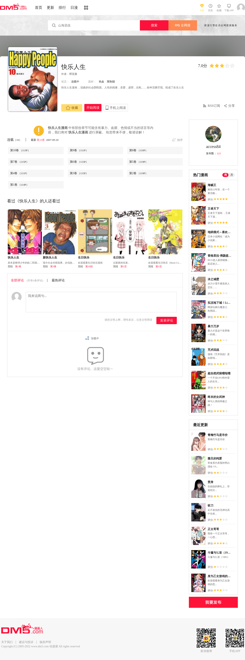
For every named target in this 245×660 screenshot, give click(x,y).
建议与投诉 (26, 642)
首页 (38, 8)
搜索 (154, 25)
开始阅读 (92, 107)
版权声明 (45, 642)
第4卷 (19, 173)
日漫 (74, 8)
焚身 (210, 482)
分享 (231, 105)
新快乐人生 (50, 257)
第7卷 (19, 161)
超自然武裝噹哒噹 (219, 373)
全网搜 (182, 25)
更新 (50, 8)
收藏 (72, 108)
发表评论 (166, 320)
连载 (14, 139)
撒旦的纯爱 (215, 458)
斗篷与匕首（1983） (220, 552)
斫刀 (210, 505)
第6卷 (79, 161)
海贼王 (212, 185)
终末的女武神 (216, 396)
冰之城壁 (213, 279)
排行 (62, 8)
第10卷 (41, 139)
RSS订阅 (214, 105)
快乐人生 (13, 257)
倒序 (180, 140)
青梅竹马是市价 (218, 435)
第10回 (89, 266)
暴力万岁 (213, 326)
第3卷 (79, 173)
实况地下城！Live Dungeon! (225, 302)
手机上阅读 (118, 107)
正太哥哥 (213, 529)
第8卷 (138, 150)
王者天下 (213, 208)
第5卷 (138, 161)
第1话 (123, 266)
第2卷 (138, 173)
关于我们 (7, 642)
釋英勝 (73, 74)
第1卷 (19, 184)
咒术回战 (213, 349)
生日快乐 (83, 257)
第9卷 (79, 150)
